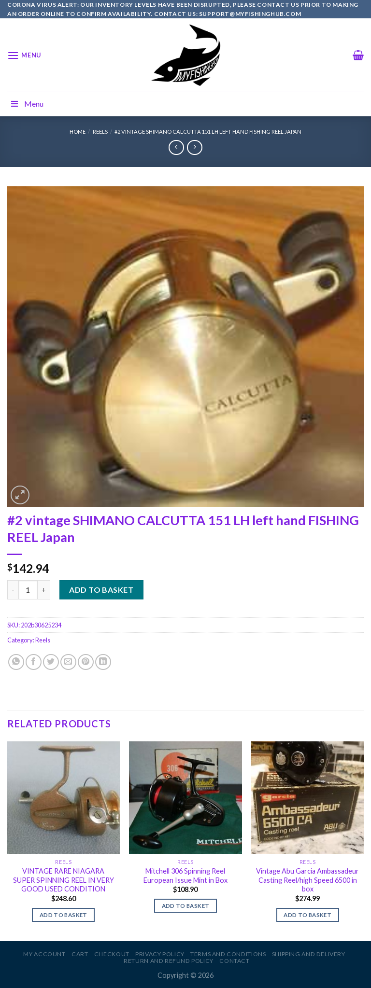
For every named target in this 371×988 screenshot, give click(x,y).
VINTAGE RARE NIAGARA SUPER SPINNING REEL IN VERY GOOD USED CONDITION (63, 880)
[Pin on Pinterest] (86, 662)
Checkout (111, 954)
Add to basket (101, 589)
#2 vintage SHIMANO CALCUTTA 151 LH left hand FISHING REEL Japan (207, 131)
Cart (79, 954)
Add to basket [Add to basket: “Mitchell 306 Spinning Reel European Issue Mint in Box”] (186, 906)
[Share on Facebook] (34, 662)
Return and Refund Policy (169, 960)
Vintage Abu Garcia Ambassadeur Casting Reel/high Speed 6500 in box (307, 880)
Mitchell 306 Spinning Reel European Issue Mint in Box (185, 875)
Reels (100, 131)
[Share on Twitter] (51, 662)
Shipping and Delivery (308, 954)
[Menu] (24, 55)
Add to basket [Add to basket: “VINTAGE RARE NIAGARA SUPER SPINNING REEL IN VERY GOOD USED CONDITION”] (63, 915)
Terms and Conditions (228, 954)
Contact (234, 960)
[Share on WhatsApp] (16, 662)
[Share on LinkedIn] (103, 662)
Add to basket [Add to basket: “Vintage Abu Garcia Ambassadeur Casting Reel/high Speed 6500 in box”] (307, 915)
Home (78, 131)
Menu (26, 103)
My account (44, 954)
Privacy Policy (160, 954)
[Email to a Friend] (68, 662)
